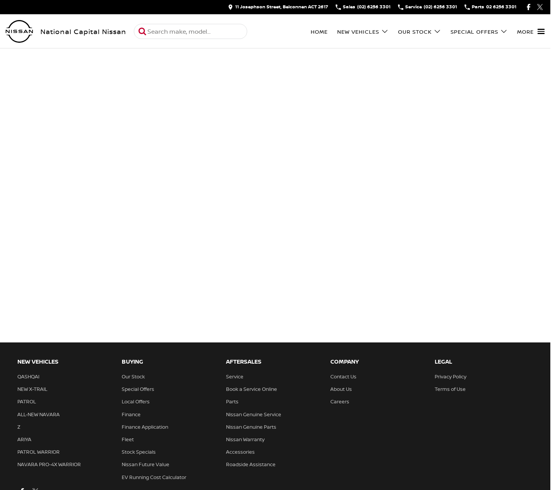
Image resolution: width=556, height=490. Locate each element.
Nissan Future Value (145, 464)
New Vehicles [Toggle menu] (363, 31)
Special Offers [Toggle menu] (479, 31)
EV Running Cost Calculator (154, 477)
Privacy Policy (450, 376)
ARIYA (24, 439)
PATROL (26, 401)
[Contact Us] (278, 7)
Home (319, 31)
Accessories (240, 451)
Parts (232, 401)
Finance (131, 414)
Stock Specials (139, 451)
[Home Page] (19, 31)
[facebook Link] (528, 7)
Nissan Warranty (245, 439)
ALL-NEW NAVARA (38, 414)
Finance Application (145, 426)
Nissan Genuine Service (253, 414)
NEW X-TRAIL (32, 389)
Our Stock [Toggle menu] (419, 31)
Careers (339, 401)
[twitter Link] (540, 7)
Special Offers (138, 389)
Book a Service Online (251, 389)
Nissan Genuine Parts (251, 426)
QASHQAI (28, 376)
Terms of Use (450, 389)
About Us (341, 389)
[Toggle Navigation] (531, 31)
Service (234, 376)
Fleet (128, 439)
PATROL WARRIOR (38, 451)
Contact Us (343, 376)
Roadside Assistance (251, 464)
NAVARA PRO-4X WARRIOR (49, 464)
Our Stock (133, 376)
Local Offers (136, 401)
